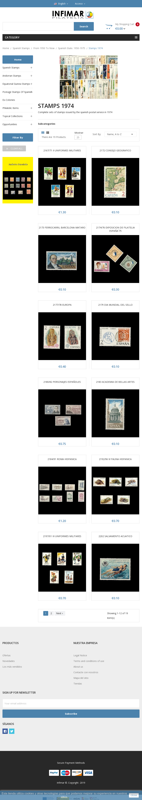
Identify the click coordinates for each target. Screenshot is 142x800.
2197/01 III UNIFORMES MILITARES (62, 536)
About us (78, 666)
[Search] (48, 26)
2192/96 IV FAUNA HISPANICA (115, 459)
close (134, 795)
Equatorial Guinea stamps (16, 83)
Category (12, 37)
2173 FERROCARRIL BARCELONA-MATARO (62, 227)
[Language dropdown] (61, 3)
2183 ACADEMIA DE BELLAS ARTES (115, 381)
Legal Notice (80, 655)
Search (84, 26)
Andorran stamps (11, 75)
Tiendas (77, 683)
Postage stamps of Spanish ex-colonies (17, 95)
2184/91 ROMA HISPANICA (62, 459)
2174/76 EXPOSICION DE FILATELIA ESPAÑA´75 (115, 229)
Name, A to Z (120, 134)
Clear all (14, 148)
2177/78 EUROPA (62, 304)
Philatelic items (10, 108)
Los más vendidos (12, 666)
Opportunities (9, 124)
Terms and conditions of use (88, 661)
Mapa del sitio (81, 677)
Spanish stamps (10, 67)
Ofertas (6, 655)
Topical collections (12, 116)
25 (78, 137)
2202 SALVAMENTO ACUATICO (115, 536)
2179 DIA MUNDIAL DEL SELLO (115, 304)
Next (60, 613)
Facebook (5, 731)
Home (17, 59)
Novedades (8, 661)
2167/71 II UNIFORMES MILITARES (62, 150)
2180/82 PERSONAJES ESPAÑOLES (62, 381)
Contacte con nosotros (85, 672)
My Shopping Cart (122, 26)
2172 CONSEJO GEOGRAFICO (115, 150)
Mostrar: (79, 132)
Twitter (11, 731)
